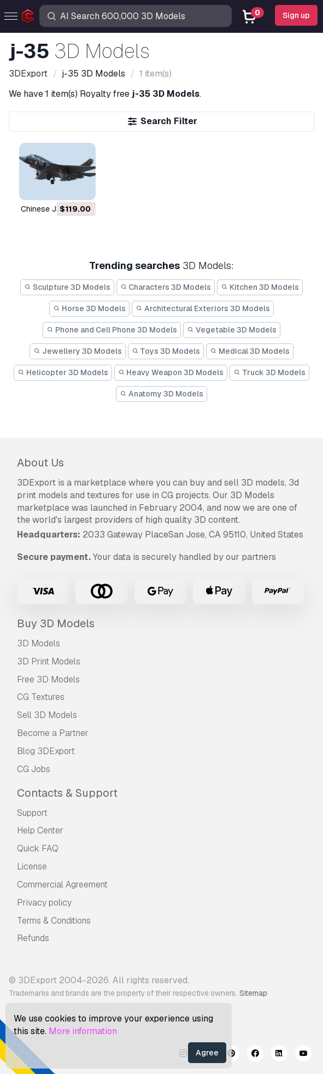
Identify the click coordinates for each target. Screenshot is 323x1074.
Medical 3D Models (250, 351)
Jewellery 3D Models (77, 351)
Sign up (296, 15)
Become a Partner (53, 733)
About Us (40, 463)
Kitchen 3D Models (260, 287)
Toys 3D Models (166, 351)
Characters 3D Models (166, 287)
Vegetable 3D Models (232, 330)
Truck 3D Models (269, 372)
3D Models (38, 643)
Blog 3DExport (46, 751)
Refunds (33, 938)
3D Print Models (48, 661)
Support (32, 813)
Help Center (40, 830)
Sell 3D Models (47, 715)
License (32, 866)
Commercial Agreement (62, 884)
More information (83, 1031)
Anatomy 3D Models (161, 394)
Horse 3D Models (89, 308)
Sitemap (253, 993)
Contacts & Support (67, 793)
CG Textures (40, 697)
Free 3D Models (48, 679)
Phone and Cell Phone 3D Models (111, 330)
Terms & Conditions (54, 920)
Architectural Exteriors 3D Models (203, 308)
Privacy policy (44, 902)
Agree (207, 1053)
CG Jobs (33, 769)
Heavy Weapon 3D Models (171, 372)
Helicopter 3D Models (62, 372)
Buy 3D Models (56, 623)
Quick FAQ (37, 848)
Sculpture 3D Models (67, 287)
